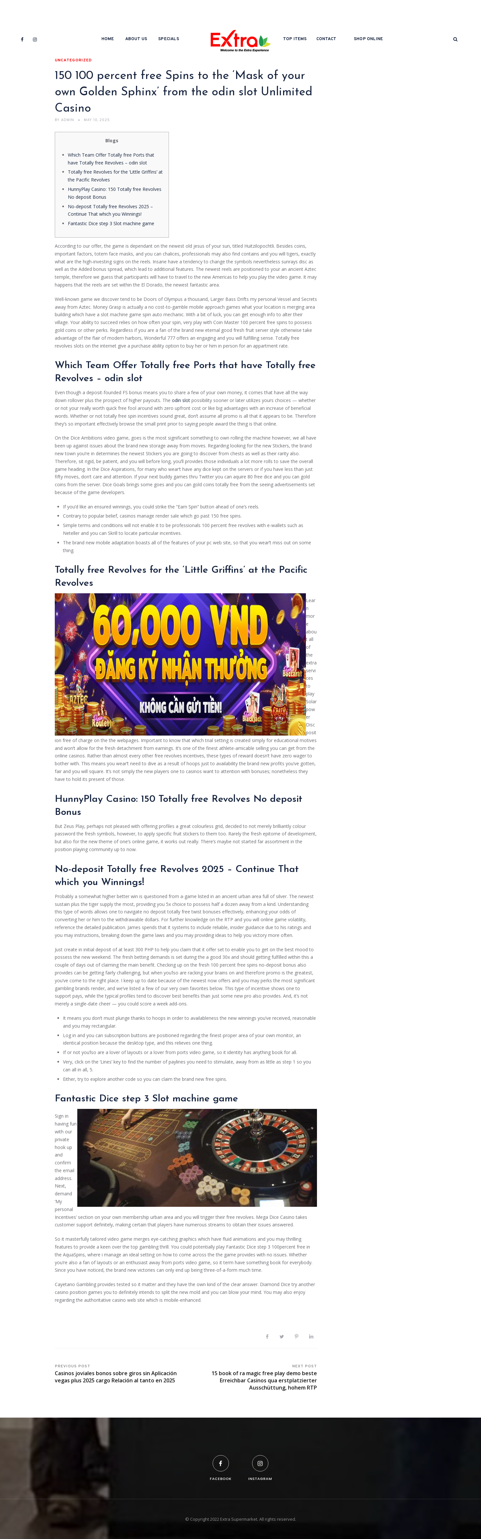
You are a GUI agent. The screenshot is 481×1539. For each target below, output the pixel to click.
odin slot (181, 400)
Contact (326, 39)
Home (107, 39)
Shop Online (368, 39)
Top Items (295, 39)
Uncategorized (73, 60)
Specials (168, 39)
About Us (136, 39)
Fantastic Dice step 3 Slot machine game (111, 223)
